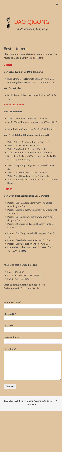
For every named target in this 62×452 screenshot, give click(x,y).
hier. (38, 288)
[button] (58, 2)
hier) (53, 82)
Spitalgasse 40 (50, 400)
